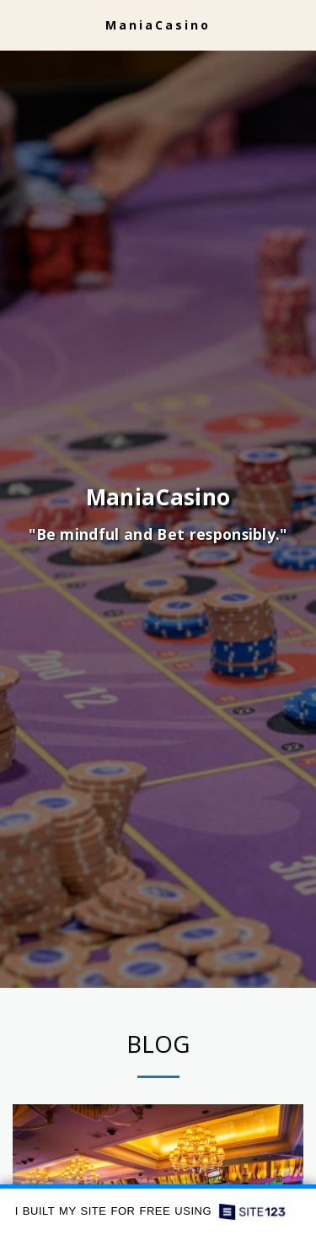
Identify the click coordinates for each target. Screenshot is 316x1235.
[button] (18, 24)
